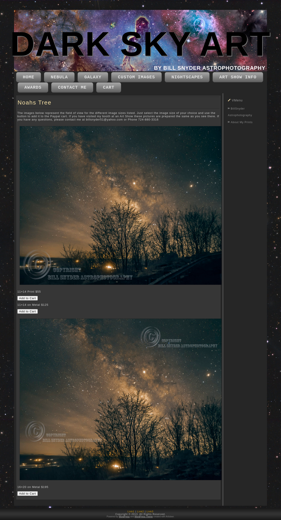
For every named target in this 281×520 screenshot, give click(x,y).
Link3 (150, 511)
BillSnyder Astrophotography (240, 112)
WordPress (124, 516)
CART (108, 87)
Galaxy (92, 77)
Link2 (140, 511)
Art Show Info (237, 77)
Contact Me (72, 87)
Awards (32, 87)
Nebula (59, 77)
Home (28, 77)
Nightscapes (187, 77)
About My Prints (242, 122)
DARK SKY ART (140, 44)
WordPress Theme (144, 516)
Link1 (131, 511)
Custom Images (136, 77)
